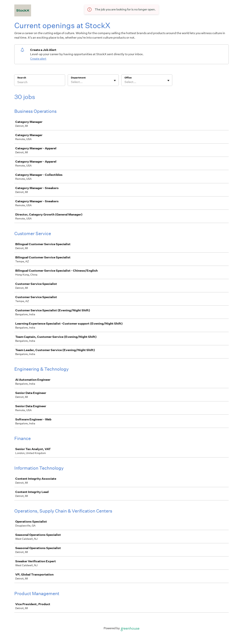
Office (128, 77)
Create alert (38, 58)
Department (78, 77)
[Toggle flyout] (115, 80)
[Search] (39, 82)
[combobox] (124, 82)
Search (21, 77)
